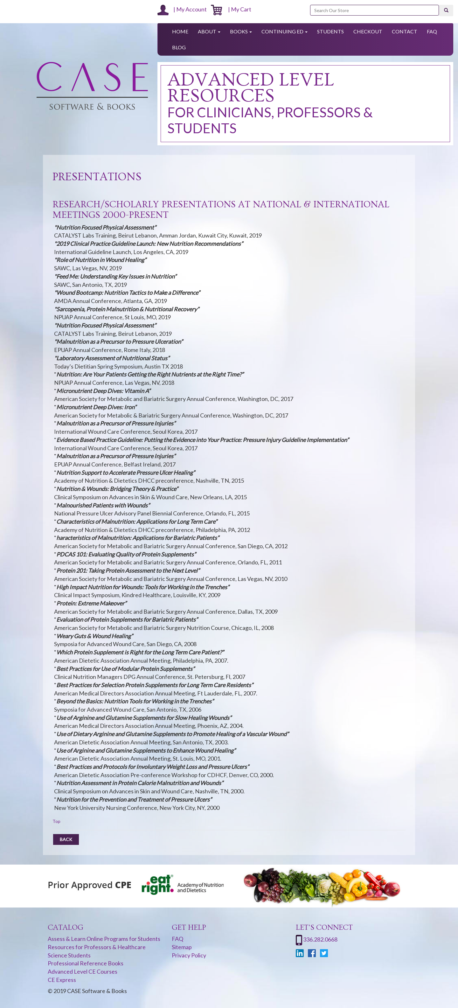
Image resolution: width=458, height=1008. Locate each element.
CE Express (62, 979)
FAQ (432, 31)
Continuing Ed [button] (284, 31)
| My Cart (231, 9)
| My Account (182, 9)
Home (180, 31)
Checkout (367, 31)
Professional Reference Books (85, 963)
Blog (179, 47)
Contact (404, 31)
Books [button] (241, 31)
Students (330, 31)
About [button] (209, 31)
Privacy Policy (189, 955)
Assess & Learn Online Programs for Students (104, 938)
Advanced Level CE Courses (82, 971)
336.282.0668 (320, 939)
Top (56, 821)
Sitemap (182, 946)
